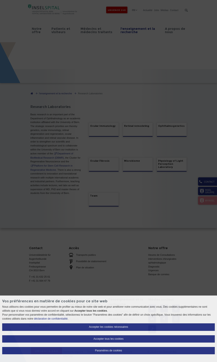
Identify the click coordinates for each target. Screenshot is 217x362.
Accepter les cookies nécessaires (108, 326)
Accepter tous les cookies (108, 338)
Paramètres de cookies (108, 350)
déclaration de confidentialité (51, 318)
